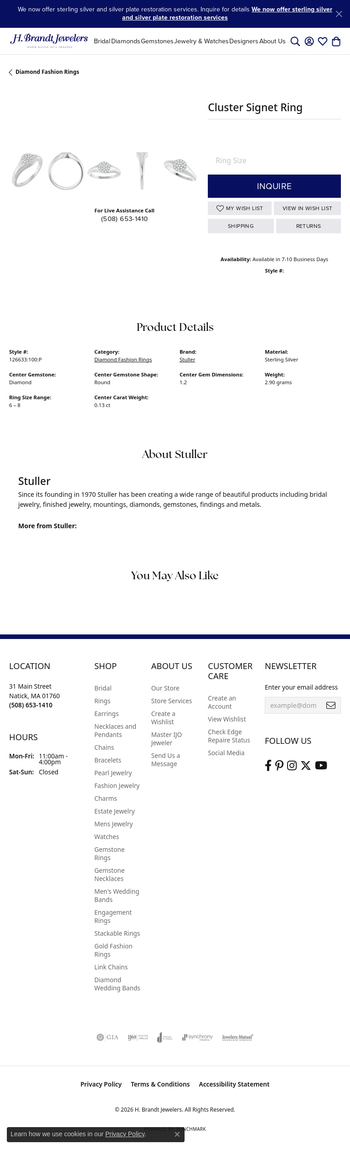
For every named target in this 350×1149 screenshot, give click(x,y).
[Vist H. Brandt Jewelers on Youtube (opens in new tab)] (321, 766)
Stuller (187, 359)
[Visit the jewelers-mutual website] (237, 1037)
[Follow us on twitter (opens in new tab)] (305, 766)
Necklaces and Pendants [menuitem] (115, 730)
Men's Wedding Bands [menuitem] (116, 895)
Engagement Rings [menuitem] (113, 916)
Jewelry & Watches (201, 41)
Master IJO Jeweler (166, 738)
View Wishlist (227, 719)
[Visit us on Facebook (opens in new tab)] (268, 766)
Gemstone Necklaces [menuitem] (109, 874)
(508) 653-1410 (124, 219)
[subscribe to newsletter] (330, 705)
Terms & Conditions (160, 1084)
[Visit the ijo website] (138, 1037)
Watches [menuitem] (106, 836)
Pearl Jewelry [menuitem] (113, 772)
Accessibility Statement (234, 1084)
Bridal (102, 41)
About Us (272, 41)
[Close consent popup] (177, 1134)
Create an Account (222, 702)
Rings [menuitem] (102, 700)
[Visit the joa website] (165, 1037)
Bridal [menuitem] (103, 688)
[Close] (339, 14)
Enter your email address (301, 687)
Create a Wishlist (163, 717)
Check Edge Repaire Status (229, 735)
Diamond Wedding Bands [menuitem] (117, 983)
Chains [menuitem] (104, 747)
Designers (243, 41)
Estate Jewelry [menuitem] (114, 811)
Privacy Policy (101, 1084)
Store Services (171, 700)
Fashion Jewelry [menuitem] (116, 785)
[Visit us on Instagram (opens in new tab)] (292, 766)
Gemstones (157, 41)
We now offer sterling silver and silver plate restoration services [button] (227, 13)
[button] (295, 41)
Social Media (226, 752)
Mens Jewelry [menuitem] (113, 823)
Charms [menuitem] (105, 798)
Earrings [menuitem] (106, 713)
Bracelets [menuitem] (107, 760)
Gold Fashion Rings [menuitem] (113, 950)
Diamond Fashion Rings (47, 72)
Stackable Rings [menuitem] (117, 933)
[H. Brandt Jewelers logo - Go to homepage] (49, 41)
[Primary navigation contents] (189, 41)
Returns (308, 226)
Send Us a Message (165, 759)
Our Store (165, 688)
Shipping (241, 226)
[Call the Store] (30, 705)
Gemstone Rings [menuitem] (109, 853)
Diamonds (125, 41)
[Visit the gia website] (107, 1037)
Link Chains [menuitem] (111, 967)
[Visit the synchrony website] (197, 1037)
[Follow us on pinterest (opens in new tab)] (279, 766)
